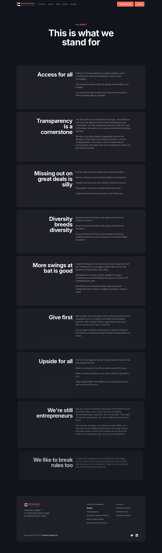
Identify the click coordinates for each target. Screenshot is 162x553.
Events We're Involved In (97, 523)
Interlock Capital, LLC (50, 535)
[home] (26, 4)
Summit (73, 4)
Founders (120, 504)
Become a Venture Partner (98, 515)
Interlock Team (122, 512)
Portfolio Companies (95, 504)
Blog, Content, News (95, 519)
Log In (139, 4)
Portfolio (41, 4)
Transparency (93, 512)
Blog (58, 4)
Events (65, 4)
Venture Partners (123, 508)
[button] (51, 4)
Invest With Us (125, 4)
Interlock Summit (123, 515)
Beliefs (90, 508)
